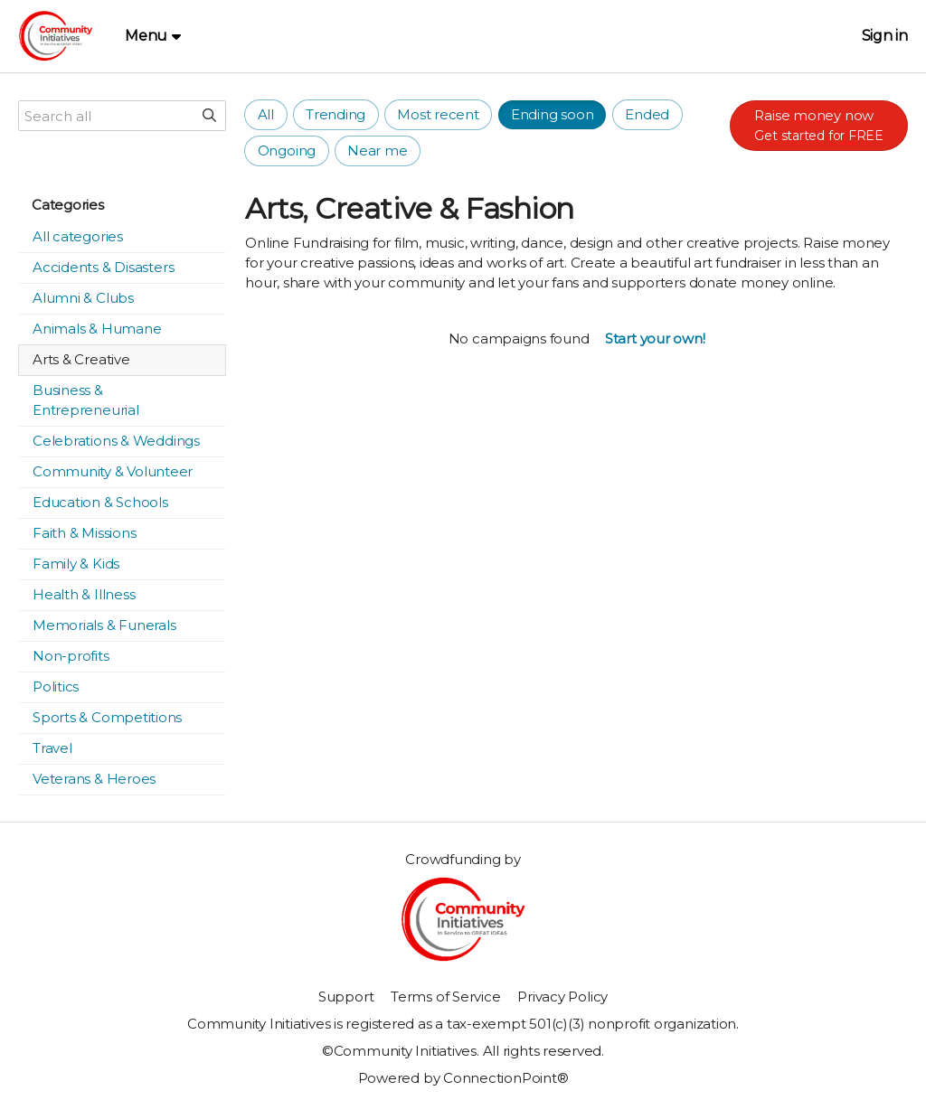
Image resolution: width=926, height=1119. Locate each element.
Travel (52, 748)
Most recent (438, 114)
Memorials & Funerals (104, 625)
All (266, 114)
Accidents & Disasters (103, 267)
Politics (56, 686)
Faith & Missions (84, 532)
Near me (377, 150)
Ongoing (287, 150)
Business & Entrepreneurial (86, 399)
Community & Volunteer (113, 471)
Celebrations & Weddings (116, 440)
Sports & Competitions (107, 717)
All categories (78, 236)
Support (345, 996)
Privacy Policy (562, 996)
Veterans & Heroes (94, 778)
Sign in (885, 35)
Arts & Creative (81, 359)
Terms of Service (445, 996)
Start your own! (655, 338)
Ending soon (552, 114)
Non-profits (71, 655)
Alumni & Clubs (83, 297)
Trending (335, 114)
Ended (647, 114)
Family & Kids (76, 563)
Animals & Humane (97, 328)
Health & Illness (84, 594)
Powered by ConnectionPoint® (463, 1077)
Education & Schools (100, 502)
